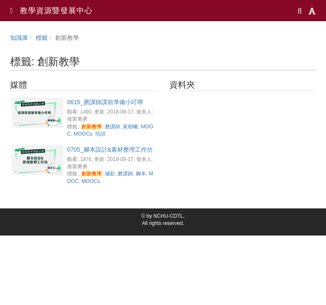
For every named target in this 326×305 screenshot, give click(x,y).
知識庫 (19, 37)
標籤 (42, 37)
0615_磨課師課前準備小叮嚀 (105, 102)
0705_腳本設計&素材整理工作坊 (110, 149)
